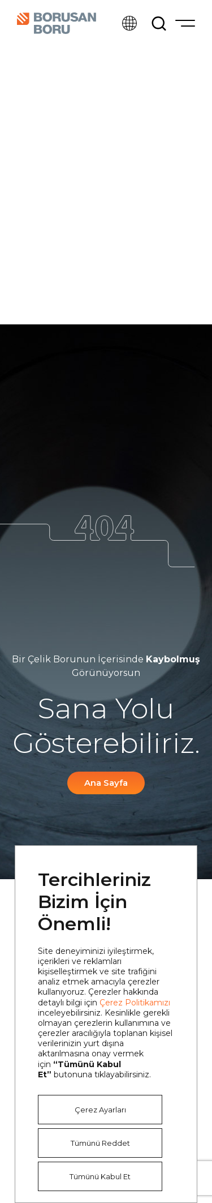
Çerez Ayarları (100, 1109)
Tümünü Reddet (100, 1143)
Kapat (170, 872)
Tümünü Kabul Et (100, 1176)
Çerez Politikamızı (134, 1002)
